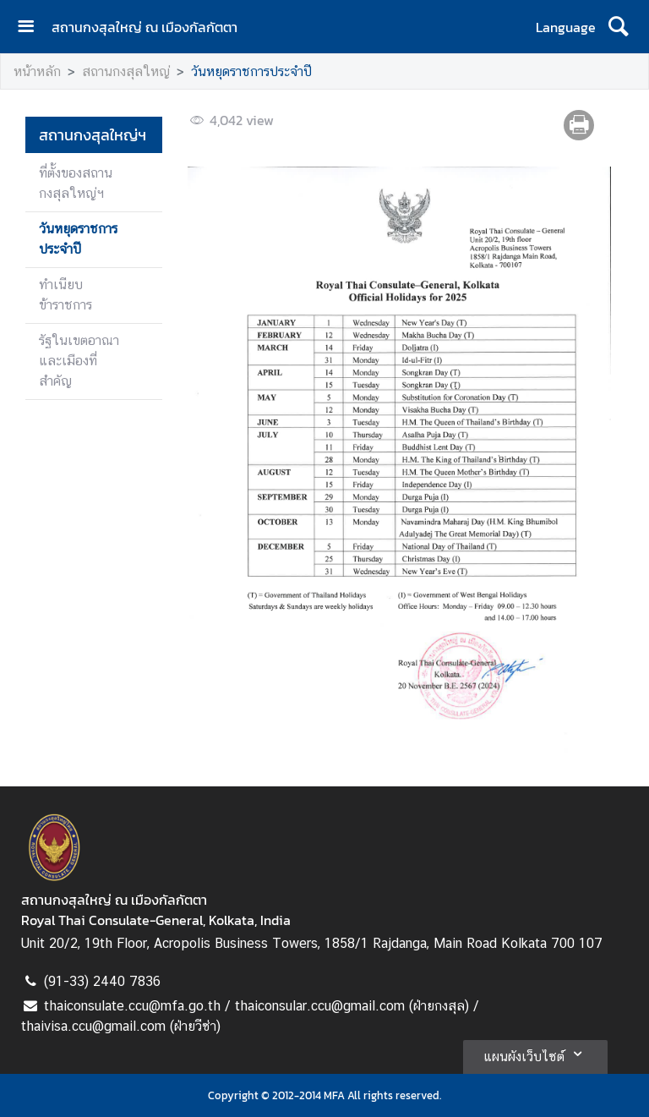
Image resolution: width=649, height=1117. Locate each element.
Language (566, 27)
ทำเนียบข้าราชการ (65, 295)
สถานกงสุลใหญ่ (126, 71)
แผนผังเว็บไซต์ (535, 1053)
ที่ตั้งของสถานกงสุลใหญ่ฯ (75, 183)
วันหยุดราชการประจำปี (251, 71)
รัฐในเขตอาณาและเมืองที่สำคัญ (79, 360)
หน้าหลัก (37, 71)
